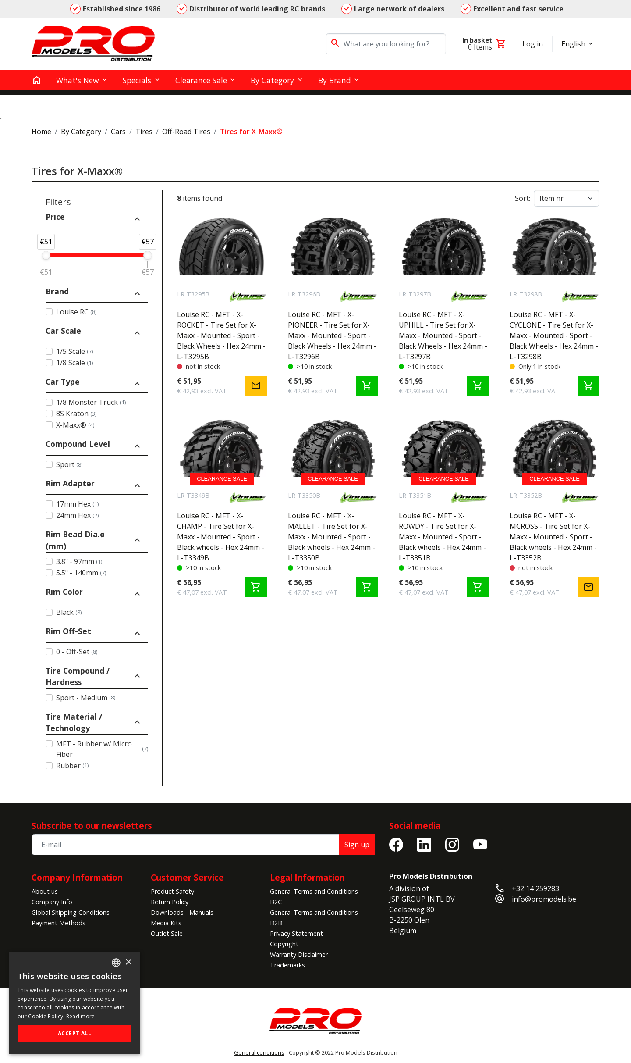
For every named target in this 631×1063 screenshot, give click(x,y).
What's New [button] (77, 80)
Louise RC (76, 312)
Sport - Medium (85, 698)
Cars (118, 131)
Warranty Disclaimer (299, 954)
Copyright (284, 944)
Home (41, 131)
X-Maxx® (75, 425)
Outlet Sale (167, 933)
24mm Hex (77, 515)
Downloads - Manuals (182, 912)
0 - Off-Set (76, 651)
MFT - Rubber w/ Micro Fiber (102, 749)
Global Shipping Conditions (71, 912)
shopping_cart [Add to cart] (367, 385)
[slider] (46, 255)
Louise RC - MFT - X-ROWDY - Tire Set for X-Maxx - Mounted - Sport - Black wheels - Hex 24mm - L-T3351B (442, 537)
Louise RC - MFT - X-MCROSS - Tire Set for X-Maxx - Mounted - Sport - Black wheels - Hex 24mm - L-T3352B (553, 537)
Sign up (356, 844)
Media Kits (166, 923)
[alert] (74, 1003)
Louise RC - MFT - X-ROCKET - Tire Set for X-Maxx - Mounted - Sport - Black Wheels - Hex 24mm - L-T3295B (221, 335)
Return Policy (169, 902)
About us (45, 891)
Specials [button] (137, 80)
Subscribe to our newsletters (92, 825)
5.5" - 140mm (81, 573)
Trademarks (287, 965)
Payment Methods (58, 923)
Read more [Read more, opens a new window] (80, 1016)
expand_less (137, 219)
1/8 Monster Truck (91, 402)
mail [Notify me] (256, 385)
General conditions (259, 1052)
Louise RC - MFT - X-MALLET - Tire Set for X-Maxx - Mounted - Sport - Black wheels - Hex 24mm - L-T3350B (331, 537)
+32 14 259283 (535, 888)
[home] (37, 80)
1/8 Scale (74, 362)
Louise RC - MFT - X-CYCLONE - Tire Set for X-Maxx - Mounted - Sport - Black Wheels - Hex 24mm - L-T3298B (554, 335)
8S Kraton (76, 413)
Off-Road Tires (186, 131)
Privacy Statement (296, 933)
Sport (69, 464)
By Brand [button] (334, 80)
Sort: (522, 198)
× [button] (128, 962)
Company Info (52, 902)
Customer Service (187, 877)
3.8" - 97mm (79, 561)
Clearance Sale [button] (201, 80)
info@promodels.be (544, 899)
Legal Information (307, 877)
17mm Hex (77, 504)
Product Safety (172, 891)
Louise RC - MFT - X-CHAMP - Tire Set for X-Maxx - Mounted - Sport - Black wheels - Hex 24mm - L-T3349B (220, 537)
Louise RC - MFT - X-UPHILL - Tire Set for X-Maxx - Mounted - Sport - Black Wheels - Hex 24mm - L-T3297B (443, 335)
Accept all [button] (74, 1033)
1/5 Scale (74, 351)
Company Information (77, 877)
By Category (81, 131)
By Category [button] (272, 80)
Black (69, 612)
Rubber (72, 765)
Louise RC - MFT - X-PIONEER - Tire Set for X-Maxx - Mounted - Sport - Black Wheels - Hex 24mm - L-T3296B (332, 335)
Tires (143, 131)
